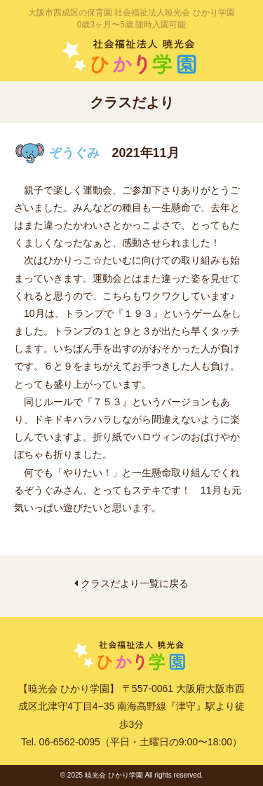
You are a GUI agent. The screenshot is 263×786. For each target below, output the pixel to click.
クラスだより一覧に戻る (131, 583)
